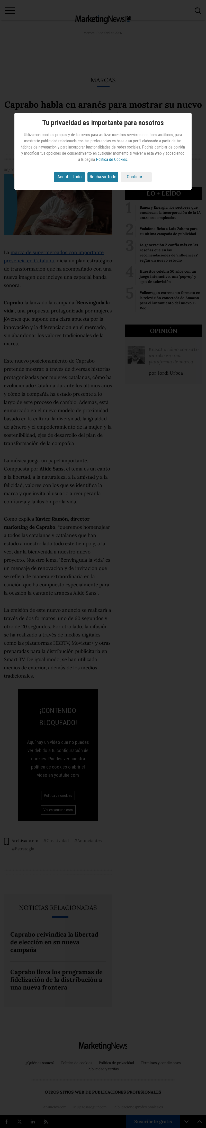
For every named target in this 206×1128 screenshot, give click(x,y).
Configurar (136, 176)
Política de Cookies (111, 159)
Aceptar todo (69, 176)
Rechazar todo (103, 176)
